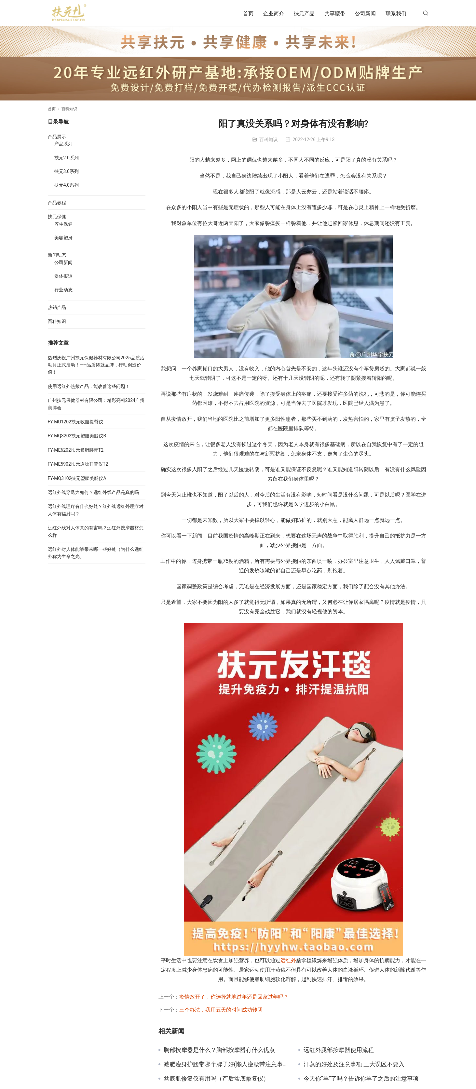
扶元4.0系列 (66, 185)
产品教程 (57, 202)
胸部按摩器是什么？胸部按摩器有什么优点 (219, 1050)
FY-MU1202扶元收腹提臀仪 (75, 421)
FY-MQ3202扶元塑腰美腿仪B (77, 435)
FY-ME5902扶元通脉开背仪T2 (78, 464)
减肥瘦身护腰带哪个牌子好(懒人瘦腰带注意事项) (226, 1064)
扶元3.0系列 (66, 171)
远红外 (288, 960)
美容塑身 (63, 237)
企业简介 (273, 13)
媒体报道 (63, 276)
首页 (248, 13)
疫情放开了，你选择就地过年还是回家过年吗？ (234, 997)
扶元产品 (304, 13)
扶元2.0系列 (66, 157)
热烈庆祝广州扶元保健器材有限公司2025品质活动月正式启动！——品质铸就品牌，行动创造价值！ (96, 365)
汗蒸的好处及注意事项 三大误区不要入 (354, 1064)
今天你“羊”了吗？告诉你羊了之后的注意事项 (361, 1078)
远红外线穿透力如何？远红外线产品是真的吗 (93, 492)
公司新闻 (365, 13)
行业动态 (63, 289)
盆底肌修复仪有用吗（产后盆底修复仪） (216, 1078)
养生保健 (63, 224)
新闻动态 (57, 255)
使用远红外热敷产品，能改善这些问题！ (89, 386)
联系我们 (396, 13)
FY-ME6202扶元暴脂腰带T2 (76, 450)
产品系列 (63, 143)
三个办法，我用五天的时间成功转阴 (221, 1010)
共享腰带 (334, 13)
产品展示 (57, 136)
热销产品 (57, 307)
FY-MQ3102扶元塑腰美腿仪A (77, 478)
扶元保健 (57, 216)
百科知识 (268, 139)
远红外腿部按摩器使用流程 (339, 1050)
